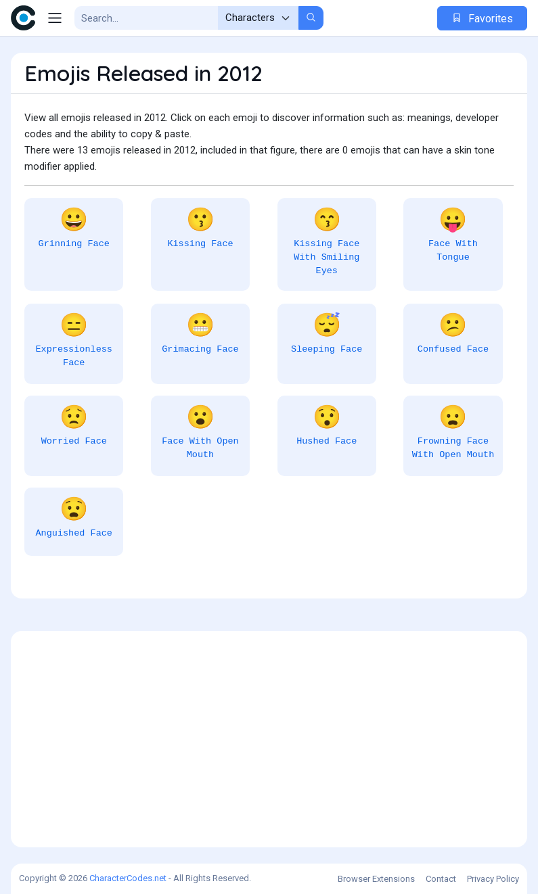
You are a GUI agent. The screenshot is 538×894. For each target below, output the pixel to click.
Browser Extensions (376, 879)
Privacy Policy (493, 879)
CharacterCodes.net (127, 878)
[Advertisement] (269, 739)
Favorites (482, 18)
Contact (441, 879)
